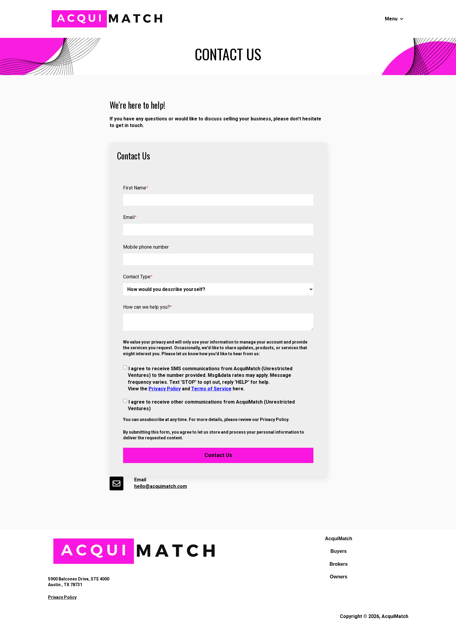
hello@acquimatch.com (160, 486)
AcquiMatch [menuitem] (338, 538)
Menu (391, 19)
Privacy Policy (165, 389)
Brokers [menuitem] (339, 564)
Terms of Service (211, 389)
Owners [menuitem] (339, 576)
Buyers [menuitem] (339, 551)
